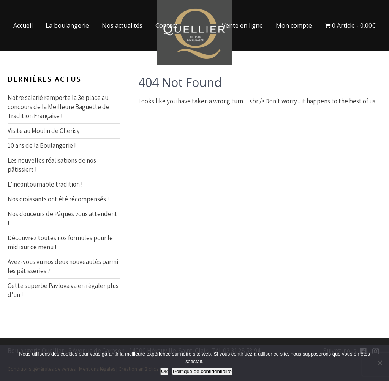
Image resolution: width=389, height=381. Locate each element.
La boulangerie (67, 25)
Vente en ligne (242, 25)
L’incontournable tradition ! (45, 184)
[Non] (379, 363)
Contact (166, 25)
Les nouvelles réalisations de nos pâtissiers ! (52, 165)
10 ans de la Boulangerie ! (42, 145)
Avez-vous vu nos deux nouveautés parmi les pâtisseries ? (63, 266)
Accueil (23, 25)
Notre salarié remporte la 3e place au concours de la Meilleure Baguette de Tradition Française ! (58, 106)
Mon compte (294, 25)
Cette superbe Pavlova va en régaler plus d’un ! (63, 290)
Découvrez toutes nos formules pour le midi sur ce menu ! (60, 242)
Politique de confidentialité (202, 371)
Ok (164, 371)
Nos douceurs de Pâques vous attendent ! (62, 218)
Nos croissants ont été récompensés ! (58, 199)
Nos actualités (122, 25)
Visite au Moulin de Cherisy (44, 130)
